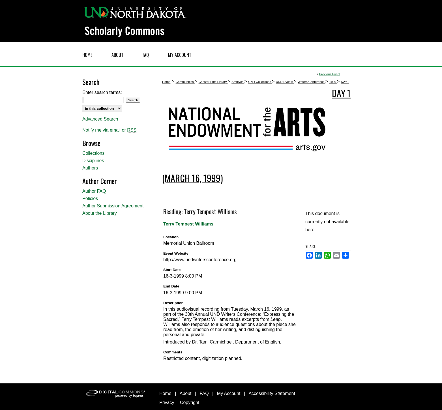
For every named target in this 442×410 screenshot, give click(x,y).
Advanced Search (100, 119)
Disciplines (93, 160)
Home (166, 81)
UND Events (285, 81)
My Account (229, 393)
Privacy (166, 402)
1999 (333, 81)
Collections (93, 153)
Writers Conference (311, 81)
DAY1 (345, 81)
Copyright (189, 402)
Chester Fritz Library (213, 81)
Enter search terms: (102, 92)
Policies (90, 198)
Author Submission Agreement (112, 205)
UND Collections (260, 81)
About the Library (99, 213)
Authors (90, 168)
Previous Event (329, 74)
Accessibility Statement (271, 393)
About (186, 393)
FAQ (204, 393)
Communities (185, 81)
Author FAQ (94, 191)
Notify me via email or (109, 130)
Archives (237, 81)
